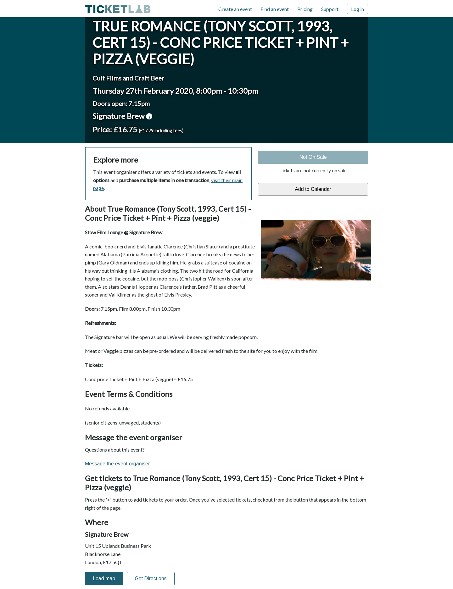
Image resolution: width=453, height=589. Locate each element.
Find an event (274, 9)
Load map (104, 578)
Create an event (235, 9)
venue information (149, 116)
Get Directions (150, 578)
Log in (357, 9)
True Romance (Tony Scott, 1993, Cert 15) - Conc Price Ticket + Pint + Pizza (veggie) (220, 42)
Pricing (305, 9)
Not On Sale (313, 157)
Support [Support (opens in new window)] (329, 9)
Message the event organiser (117, 463)
